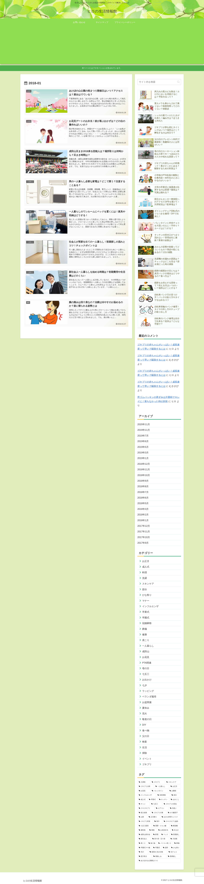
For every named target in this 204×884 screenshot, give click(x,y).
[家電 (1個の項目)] (156, 835)
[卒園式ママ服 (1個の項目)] (145, 848)
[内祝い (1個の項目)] (175, 808)
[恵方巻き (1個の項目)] (145, 856)
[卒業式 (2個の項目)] (152, 800)
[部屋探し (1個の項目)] (175, 835)
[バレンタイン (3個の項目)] (159, 791)
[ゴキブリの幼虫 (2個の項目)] (172, 804)
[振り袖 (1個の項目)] (152, 843)
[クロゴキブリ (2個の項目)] (146, 808)
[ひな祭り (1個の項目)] (175, 848)
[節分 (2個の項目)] (175, 795)
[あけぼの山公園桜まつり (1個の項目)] (159, 861)
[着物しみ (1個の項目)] (159, 856)
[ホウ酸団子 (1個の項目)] (174, 813)
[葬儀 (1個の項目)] (177, 843)
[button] (178, 81)
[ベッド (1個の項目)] (165, 835)
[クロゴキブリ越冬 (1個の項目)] (172, 821)
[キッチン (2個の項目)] (163, 800)
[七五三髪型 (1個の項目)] (145, 826)
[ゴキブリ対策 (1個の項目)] (145, 821)
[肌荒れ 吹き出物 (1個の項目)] (157, 852)
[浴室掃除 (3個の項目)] (163, 795)
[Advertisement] (102, 46)
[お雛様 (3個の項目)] (174, 791)
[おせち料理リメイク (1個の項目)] (171, 817)
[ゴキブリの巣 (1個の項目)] (158, 813)
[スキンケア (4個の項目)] (173, 782)
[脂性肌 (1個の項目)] (143, 830)
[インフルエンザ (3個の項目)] (147, 795)
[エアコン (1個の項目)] (161, 808)
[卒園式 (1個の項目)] (156, 848)
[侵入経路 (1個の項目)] (144, 813)
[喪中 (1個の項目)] (157, 821)
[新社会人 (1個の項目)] (144, 839)
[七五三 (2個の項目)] (156, 804)
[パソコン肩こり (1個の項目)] (165, 843)
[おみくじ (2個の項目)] (175, 800)
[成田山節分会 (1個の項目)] (145, 835)
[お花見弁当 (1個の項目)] (163, 830)
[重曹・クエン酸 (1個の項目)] (160, 826)
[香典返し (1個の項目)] (174, 856)
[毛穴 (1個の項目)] (143, 852)
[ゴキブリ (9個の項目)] (158, 782)
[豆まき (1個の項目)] (176, 830)
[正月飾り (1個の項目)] (154, 817)
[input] (159, 82)
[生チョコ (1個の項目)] (174, 852)
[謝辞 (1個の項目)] (166, 848)
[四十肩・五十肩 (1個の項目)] (160, 839)
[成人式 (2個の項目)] (142, 800)
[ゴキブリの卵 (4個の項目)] (146, 786)
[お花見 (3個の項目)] (144, 791)
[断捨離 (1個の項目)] (175, 826)
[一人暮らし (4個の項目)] (161, 786)
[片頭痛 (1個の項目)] (175, 839)
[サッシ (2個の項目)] (144, 804)
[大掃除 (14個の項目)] (144, 782)
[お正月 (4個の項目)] (175, 786)
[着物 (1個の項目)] (152, 830)
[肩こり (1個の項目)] (142, 843)
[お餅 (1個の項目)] (142, 817)
